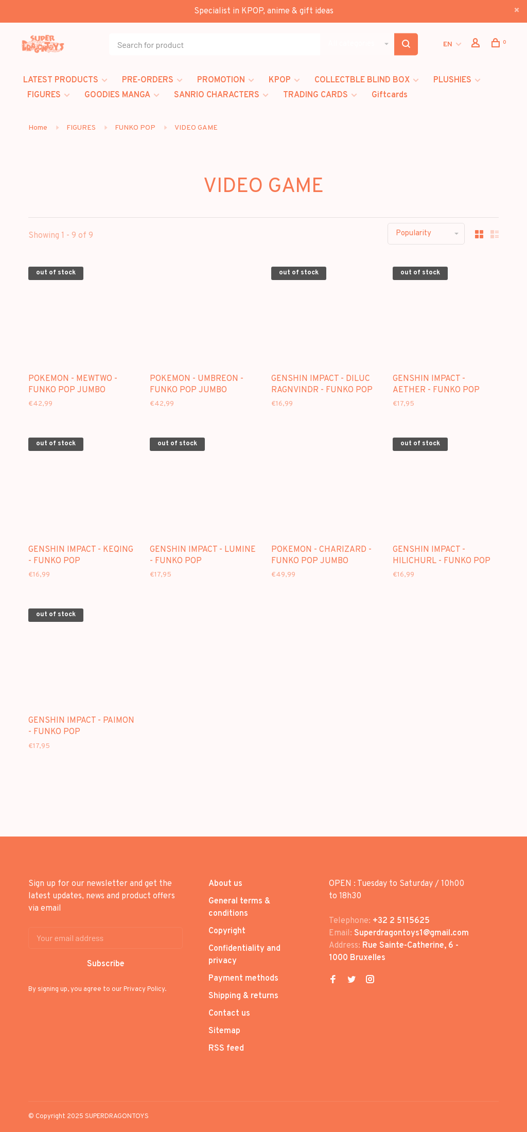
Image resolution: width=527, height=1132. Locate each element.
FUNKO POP (135, 128)
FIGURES (44, 95)
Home (37, 128)
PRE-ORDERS (147, 80)
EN (447, 44)
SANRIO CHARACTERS (216, 95)
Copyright (226, 931)
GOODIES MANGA (117, 95)
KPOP (280, 80)
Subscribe (106, 964)
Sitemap (224, 1031)
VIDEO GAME (196, 128)
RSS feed (226, 1048)
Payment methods (243, 978)
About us (225, 884)
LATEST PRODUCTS (60, 80)
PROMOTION (221, 80)
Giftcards (390, 95)
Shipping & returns (243, 996)
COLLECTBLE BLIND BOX (362, 80)
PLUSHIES (452, 80)
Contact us (229, 1013)
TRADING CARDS (315, 95)
